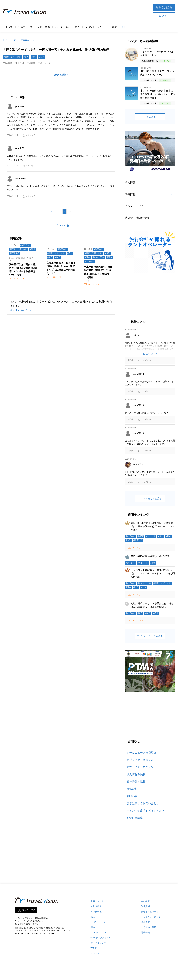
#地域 (143, 587)
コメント (18, 278)
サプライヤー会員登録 (140, 759)
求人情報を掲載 (136, 774)
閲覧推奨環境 (135, 817)
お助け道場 (44, 27)
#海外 (32, 249)
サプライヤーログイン (140, 767)
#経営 (153, 563)
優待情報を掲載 (136, 781)
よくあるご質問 (148, 927)
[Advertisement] (150, 298)
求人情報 (130, 182)
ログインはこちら (20, 309)
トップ (9, 27)
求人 (77, 27)
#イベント (151, 536)
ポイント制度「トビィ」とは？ (145, 810)
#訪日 (34, 57)
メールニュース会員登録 (141, 752)
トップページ (9, 40)
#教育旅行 (14, 253)
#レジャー (89, 261)
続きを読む (61, 74)
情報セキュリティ (150, 911)
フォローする (28, 910)
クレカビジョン (98, 932)
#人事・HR (143, 563)
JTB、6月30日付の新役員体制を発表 (150, 556)
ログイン (164, 15)
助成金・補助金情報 (137, 217)
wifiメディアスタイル (101, 937)
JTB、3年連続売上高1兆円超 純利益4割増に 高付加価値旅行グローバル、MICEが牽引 (152, 526)
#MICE (141, 536)
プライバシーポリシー (152, 917)
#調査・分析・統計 (12, 57)
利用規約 (145, 922)
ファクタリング (98, 943)
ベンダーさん (62, 27)
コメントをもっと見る (150, 498)
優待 (114, 27)
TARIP (94, 948)
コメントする (61, 225)
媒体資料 (132, 788)
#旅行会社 (62, 249)
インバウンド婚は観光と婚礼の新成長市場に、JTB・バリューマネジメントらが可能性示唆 (153, 573)
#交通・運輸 (98, 257)
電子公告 (145, 932)
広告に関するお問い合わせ (143, 803)
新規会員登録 (164, 7)
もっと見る (150, 116)
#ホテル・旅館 (144, 583)
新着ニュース (25, 27)
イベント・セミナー (96, 27)
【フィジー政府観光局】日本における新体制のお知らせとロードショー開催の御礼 (157, 94)
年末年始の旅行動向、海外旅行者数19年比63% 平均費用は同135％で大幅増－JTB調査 (98, 272)
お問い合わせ (135, 796)
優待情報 (130, 194)
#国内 (26, 57)
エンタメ (95, 953)
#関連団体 (25, 245)
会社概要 (145, 901)
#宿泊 (41, 57)
